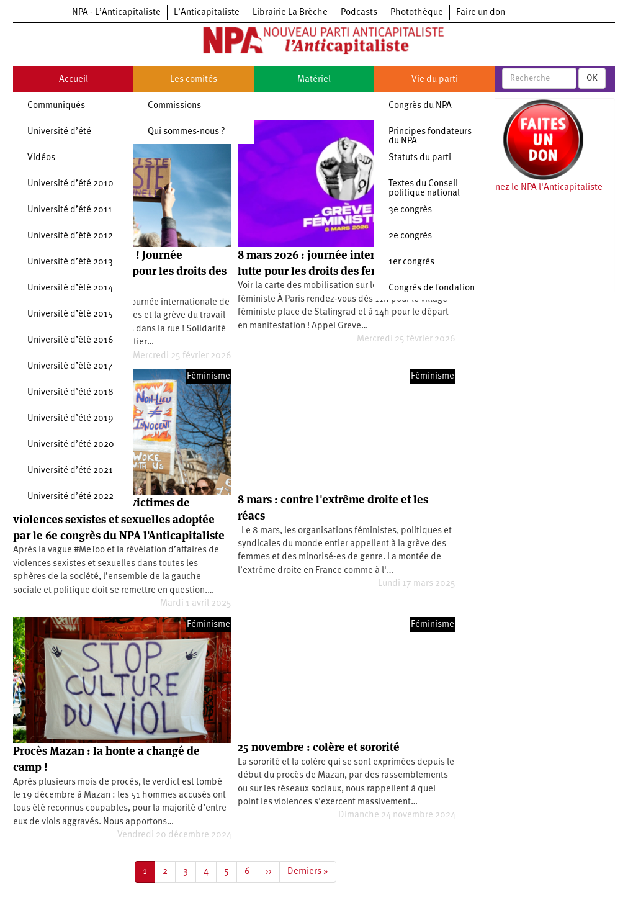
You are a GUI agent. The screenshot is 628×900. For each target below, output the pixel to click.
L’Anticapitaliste (207, 12)
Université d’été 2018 (70, 392)
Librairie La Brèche (290, 12)
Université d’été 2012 (70, 236)
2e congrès (410, 236)
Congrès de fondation (431, 288)
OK (592, 78)
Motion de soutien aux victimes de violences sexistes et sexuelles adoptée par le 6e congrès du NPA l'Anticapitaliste (119, 518)
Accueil (73, 79)
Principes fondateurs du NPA (430, 136)
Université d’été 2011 (69, 210)
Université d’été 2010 (70, 184)
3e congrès (410, 210)
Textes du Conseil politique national (424, 188)
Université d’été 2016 (70, 340)
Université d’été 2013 (70, 262)
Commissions (174, 105)
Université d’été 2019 (70, 418)
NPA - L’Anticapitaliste (116, 12)
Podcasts (359, 12)
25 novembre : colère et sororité (319, 747)
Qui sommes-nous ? (186, 132)
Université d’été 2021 (70, 470)
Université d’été (59, 132)
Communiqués (56, 105)
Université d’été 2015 (70, 314)
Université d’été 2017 (70, 366)
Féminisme (208, 376)
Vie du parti (434, 79)
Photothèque (416, 12)
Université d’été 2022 (70, 497)
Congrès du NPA (420, 105)
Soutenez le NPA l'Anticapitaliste (537, 187)
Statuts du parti (419, 158)
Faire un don (480, 12)
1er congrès (411, 262)
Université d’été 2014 (70, 288)
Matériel (314, 79)
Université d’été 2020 (70, 444)
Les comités (193, 79)
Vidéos (41, 158)
